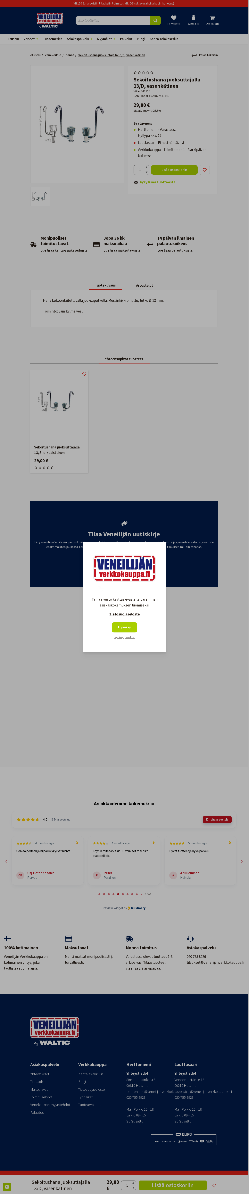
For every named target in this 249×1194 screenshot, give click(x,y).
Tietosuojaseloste (124, 614)
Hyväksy (124, 627)
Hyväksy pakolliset (124, 637)
